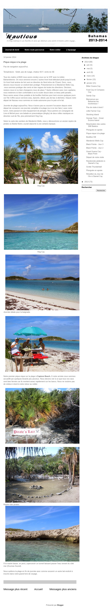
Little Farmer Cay (93, 111)
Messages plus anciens (62, 589)
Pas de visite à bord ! (95, 107)
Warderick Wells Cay (94, 141)
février (89, 79)
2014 (87, 62)
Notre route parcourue (34, 50)
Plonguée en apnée (94, 130)
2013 (87, 182)
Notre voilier (55, 50)
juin (88, 65)
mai (88, 69)
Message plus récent (15, 589)
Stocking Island (92, 115)
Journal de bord (12, 50)
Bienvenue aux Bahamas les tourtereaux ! (92, 101)
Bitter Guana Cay (93, 86)
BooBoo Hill (91, 137)
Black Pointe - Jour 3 (94, 144)
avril (89, 72)
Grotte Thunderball (94, 167)
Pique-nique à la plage (95, 133)
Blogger (60, 605)
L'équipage (71, 50)
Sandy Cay (90, 96)
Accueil (38, 589)
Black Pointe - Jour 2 (94, 148)
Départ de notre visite (95, 157)
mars (89, 76)
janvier (90, 83)
